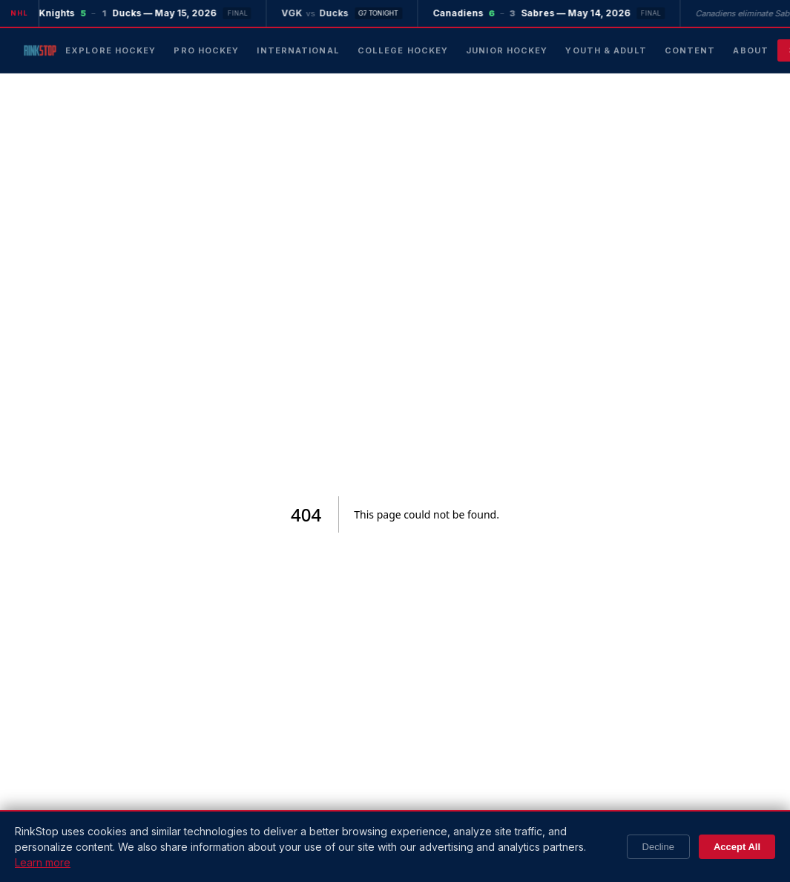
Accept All (737, 846)
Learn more (42, 862)
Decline (658, 846)
